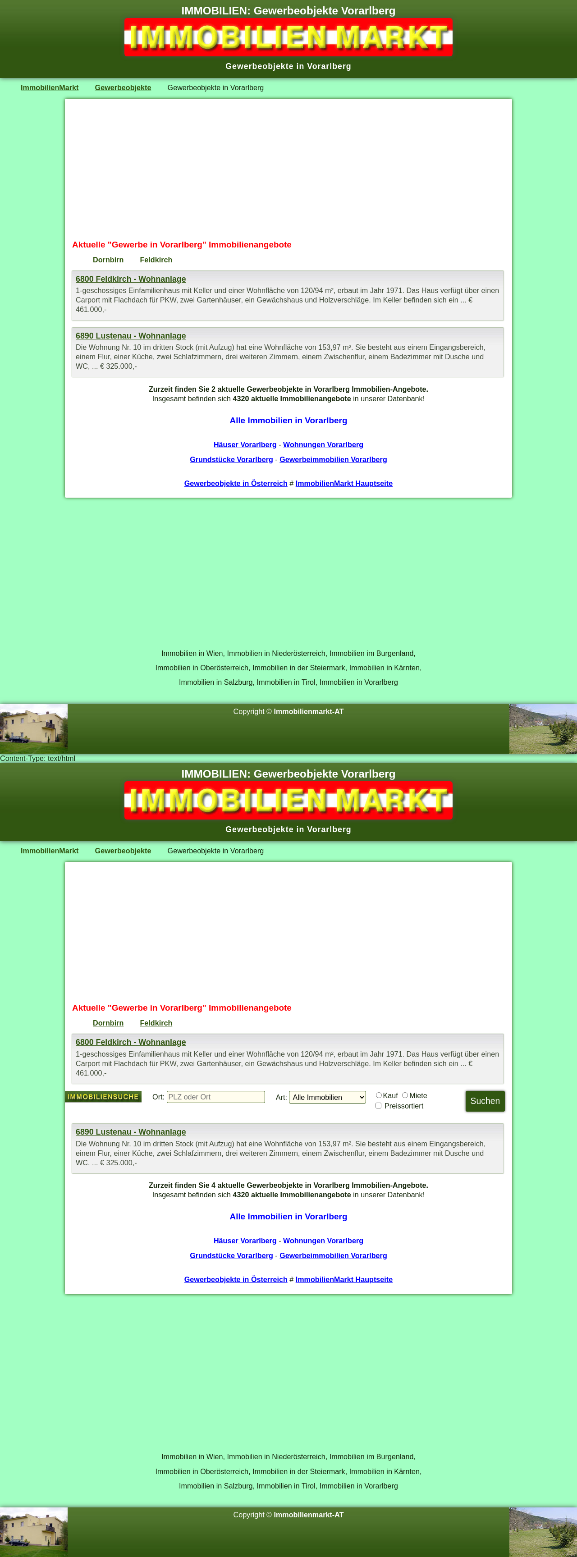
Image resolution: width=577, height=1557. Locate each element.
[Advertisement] (288, 169)
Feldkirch (156, 260)
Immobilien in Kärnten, (385, 668)
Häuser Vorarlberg (245, 444)
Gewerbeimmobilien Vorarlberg (333, 459)
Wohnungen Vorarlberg (323, 444)
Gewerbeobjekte (123, 87)
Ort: (158, 1097)
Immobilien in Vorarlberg (359, 682)
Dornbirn (108, 260)
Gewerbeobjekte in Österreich (236, 483)
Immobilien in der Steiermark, (299, 668)
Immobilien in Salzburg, (217, 682)
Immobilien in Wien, (193, 653)
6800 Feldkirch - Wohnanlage (131, 279)
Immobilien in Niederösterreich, (277, 653)
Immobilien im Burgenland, (373, 653)
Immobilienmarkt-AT (309, 711)
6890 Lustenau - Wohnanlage (131, 335)
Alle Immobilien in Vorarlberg (288, 420)
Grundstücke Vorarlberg (231, 459)
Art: (281, 1097)
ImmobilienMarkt (49, 87)
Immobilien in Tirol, (287, 682)
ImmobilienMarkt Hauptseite (344, 483)
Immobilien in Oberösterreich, (203, 668)
